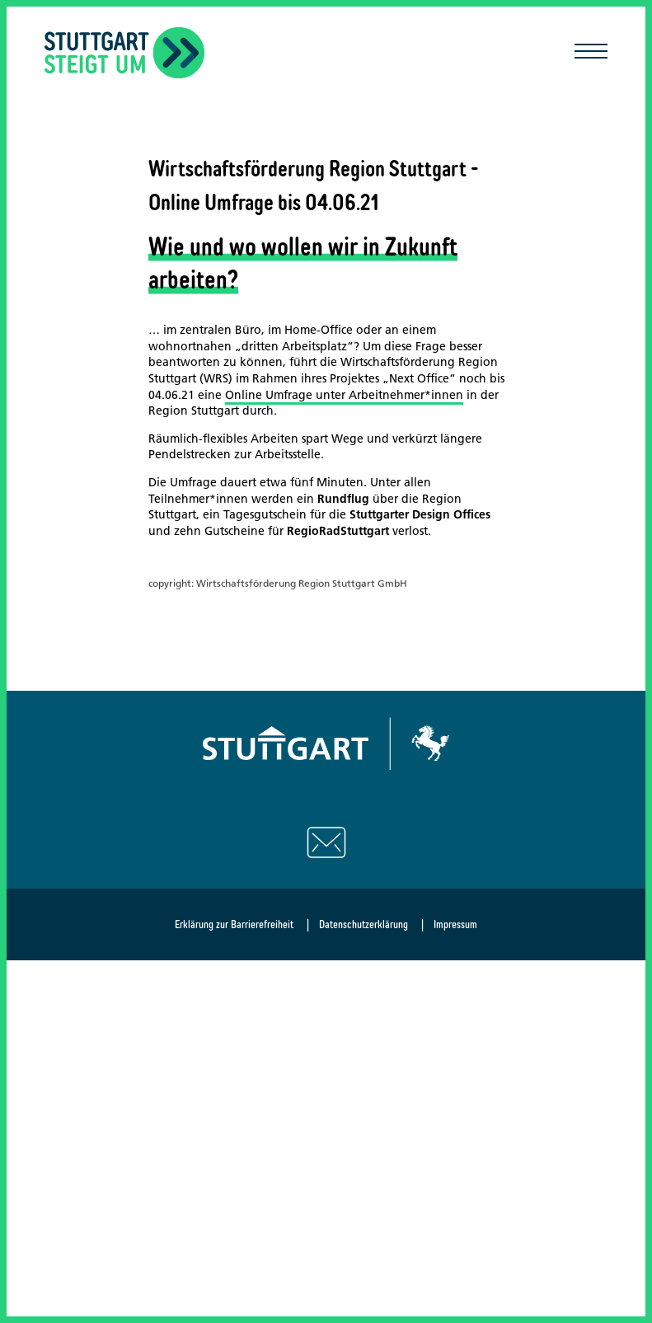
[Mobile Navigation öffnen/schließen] (591, 52)
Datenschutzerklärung (363, 924)
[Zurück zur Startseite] (125, 52)
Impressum (455, 924)
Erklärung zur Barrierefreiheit (234, 924)
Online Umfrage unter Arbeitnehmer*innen (344, 394)
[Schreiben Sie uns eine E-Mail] (326, 842)
